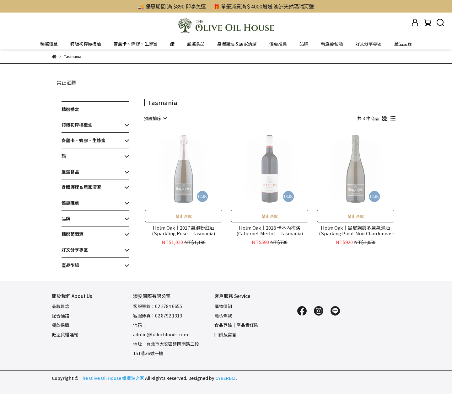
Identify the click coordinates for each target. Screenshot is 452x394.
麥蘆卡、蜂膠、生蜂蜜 (136, 43)
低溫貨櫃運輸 (65, 334)
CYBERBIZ (225, 378)
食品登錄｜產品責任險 (236, 325)
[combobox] (155, 118)
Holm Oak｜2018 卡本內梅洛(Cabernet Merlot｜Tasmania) (269, 230)
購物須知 (223, 306)
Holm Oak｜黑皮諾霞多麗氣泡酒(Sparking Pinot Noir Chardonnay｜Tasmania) (355, 230)
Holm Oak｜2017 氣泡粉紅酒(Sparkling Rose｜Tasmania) (183, 230)
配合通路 (60, 315)
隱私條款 (223, 315)
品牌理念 (60, 306)
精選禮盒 (49, 43)
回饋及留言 (225, 334)
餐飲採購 (60, 325)
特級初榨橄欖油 (85, 43)
